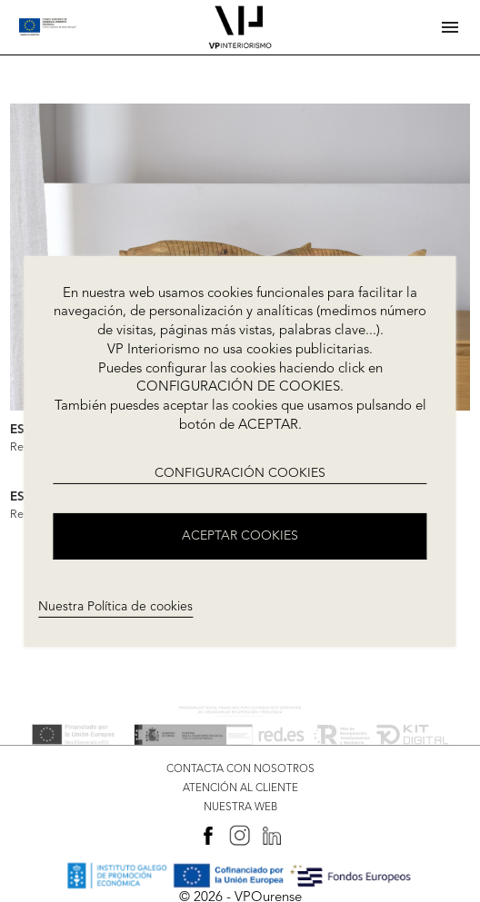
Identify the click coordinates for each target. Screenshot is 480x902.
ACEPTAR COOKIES (240, 536)
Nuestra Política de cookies (115, 606)
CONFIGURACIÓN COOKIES (240, 473)
